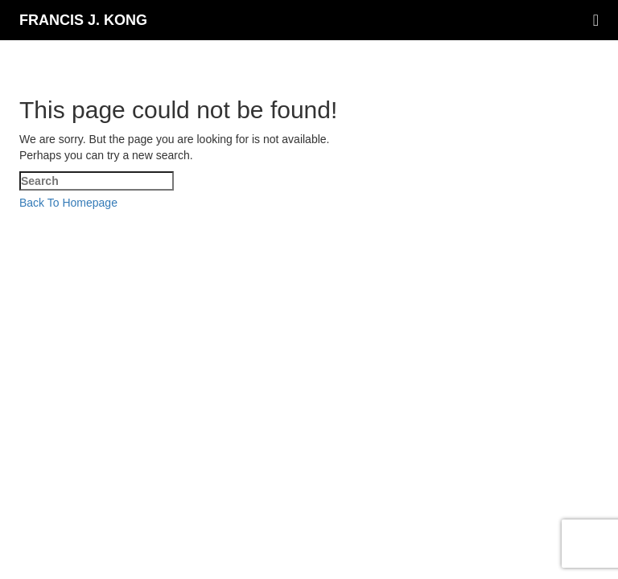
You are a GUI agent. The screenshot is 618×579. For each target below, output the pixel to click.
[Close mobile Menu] (32, 251)
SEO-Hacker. (324, 219)
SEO (247, 219)
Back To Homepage (68, 202)
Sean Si (590, 219)
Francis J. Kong (83, 20)
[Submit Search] (161, 269)
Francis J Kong (172, 219)
